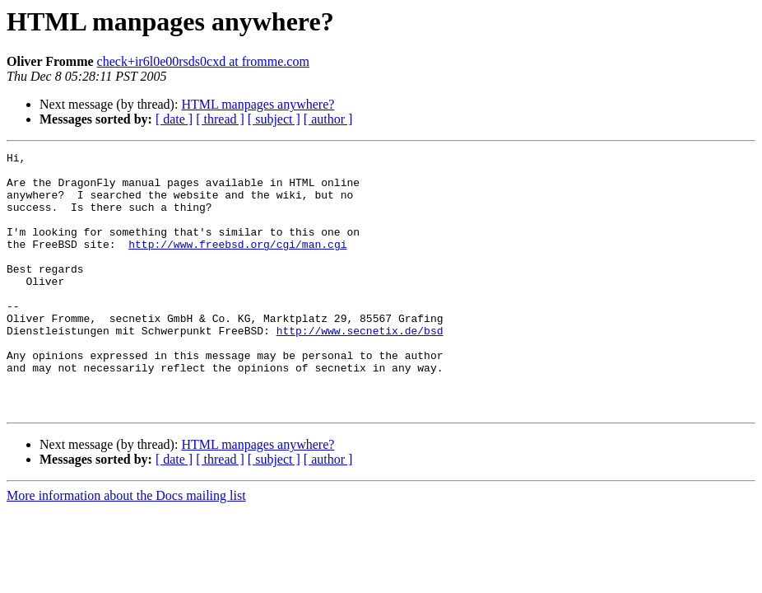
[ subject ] (274, 119)
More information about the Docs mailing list (126, 547)
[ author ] (328, 119)
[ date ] (174, 119)
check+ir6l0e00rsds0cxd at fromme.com (203, 61)
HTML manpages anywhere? (257, 104)
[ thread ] (220, 119)
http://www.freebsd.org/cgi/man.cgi (237, 263)
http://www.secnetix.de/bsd (360, 367)
